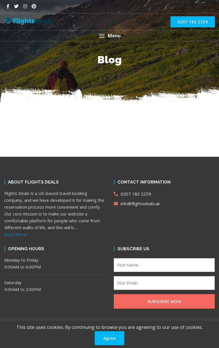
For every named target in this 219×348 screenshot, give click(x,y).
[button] (109, 35)
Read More (15, 234)
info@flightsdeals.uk (137, 203)
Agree (109, 338)
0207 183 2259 (192, 22)
